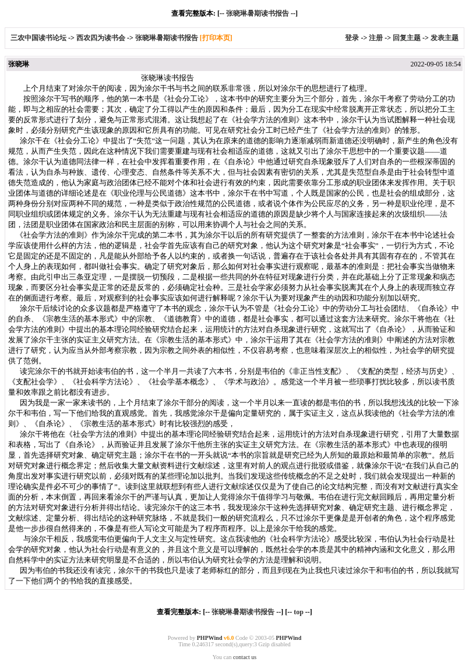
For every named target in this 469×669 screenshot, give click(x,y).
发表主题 (445, 38)
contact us (244, 657)
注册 (376, 38)
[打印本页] (216, 38)
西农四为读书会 (101, 38)
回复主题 (407, 38)
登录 (352, 38)
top (299, 612)
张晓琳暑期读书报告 (257, 13)
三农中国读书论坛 (39, 38)
